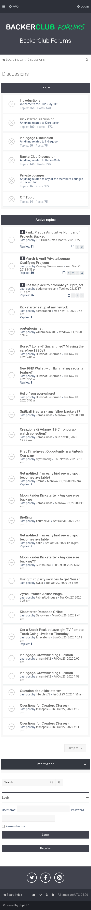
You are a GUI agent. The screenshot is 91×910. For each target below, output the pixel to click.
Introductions (30, 100)
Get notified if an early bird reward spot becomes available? (49, 475)
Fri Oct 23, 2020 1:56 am (68, 694)
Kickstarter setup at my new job (44, 307)
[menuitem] (14, 6)
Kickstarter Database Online (41, 612)
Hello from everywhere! (37, 393)
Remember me (15, 826)
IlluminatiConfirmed (48, 354)
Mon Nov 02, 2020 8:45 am (64, 481)
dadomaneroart (46, 288)
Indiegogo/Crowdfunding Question (46, 655)
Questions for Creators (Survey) (44, 705)
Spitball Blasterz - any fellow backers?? (50, 411)
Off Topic (27, 197)
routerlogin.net (31, 328)
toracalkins (43, 637)
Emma (40, 481)
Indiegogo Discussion (36, 138)
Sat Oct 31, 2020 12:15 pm (62, 543)
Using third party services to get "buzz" (50, 579)
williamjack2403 (46, 332)
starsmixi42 (43, 658)
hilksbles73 (43, 694)
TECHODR (42, 240)
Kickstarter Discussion (37, 119)
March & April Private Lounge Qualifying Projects (45, 261)
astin (39, 543)
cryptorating (44, 459)
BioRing (26, 517)
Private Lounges (32, 175)
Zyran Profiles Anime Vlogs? (42, 594)
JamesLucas (44, 415)
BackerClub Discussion (37, 157)
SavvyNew (42, 615)
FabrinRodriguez (46, 597)
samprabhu (43, 310)
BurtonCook (43, 565)
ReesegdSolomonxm (49, 266)
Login (6, 797)
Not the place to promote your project (54, 285)
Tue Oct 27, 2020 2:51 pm (62, 582)
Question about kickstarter (40, 691)
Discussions (15, 74)
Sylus (39, 582)
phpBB (23, 905)
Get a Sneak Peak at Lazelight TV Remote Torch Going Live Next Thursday (51, 632)
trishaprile (42, 709)
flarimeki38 (43, 521)
